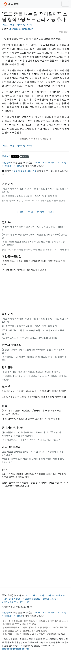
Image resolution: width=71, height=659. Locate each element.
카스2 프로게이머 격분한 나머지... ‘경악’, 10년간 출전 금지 (29, 196)
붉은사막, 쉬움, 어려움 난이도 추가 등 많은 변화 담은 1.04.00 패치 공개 (35, 249)
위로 (30, 211)
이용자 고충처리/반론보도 (52, 595)
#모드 (5, 25)
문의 (35, 595)
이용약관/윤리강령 (11, 598)
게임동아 (6, 162)
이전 (20, 211)
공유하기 (6, 156)
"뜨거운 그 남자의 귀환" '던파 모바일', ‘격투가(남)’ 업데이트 (29, 338)
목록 (40, 211)
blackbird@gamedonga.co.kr (15, 649)
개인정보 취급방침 (31, 598)
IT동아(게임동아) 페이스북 (24, 171)
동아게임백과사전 (12, 427)
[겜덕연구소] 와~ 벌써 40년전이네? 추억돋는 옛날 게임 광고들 (31, 372)
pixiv (5, 469)
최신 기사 (7, 313)
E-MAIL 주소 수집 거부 (12, 602)
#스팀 (12, 25)
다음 (51, 211)
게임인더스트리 (11, 446)
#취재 (29, 25)
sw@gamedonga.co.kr (22, 29)
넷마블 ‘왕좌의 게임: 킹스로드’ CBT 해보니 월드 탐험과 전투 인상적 (33, 200)
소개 (28, 595)
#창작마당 (21, 25)
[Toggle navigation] (65, 4)
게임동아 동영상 (11, 256)
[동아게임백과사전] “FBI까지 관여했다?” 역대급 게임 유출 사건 (31, 440)
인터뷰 (6, 386)
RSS (28, 602)
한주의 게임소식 (11, 344)
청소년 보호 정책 (51, 598)
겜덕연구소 (8, 367)
